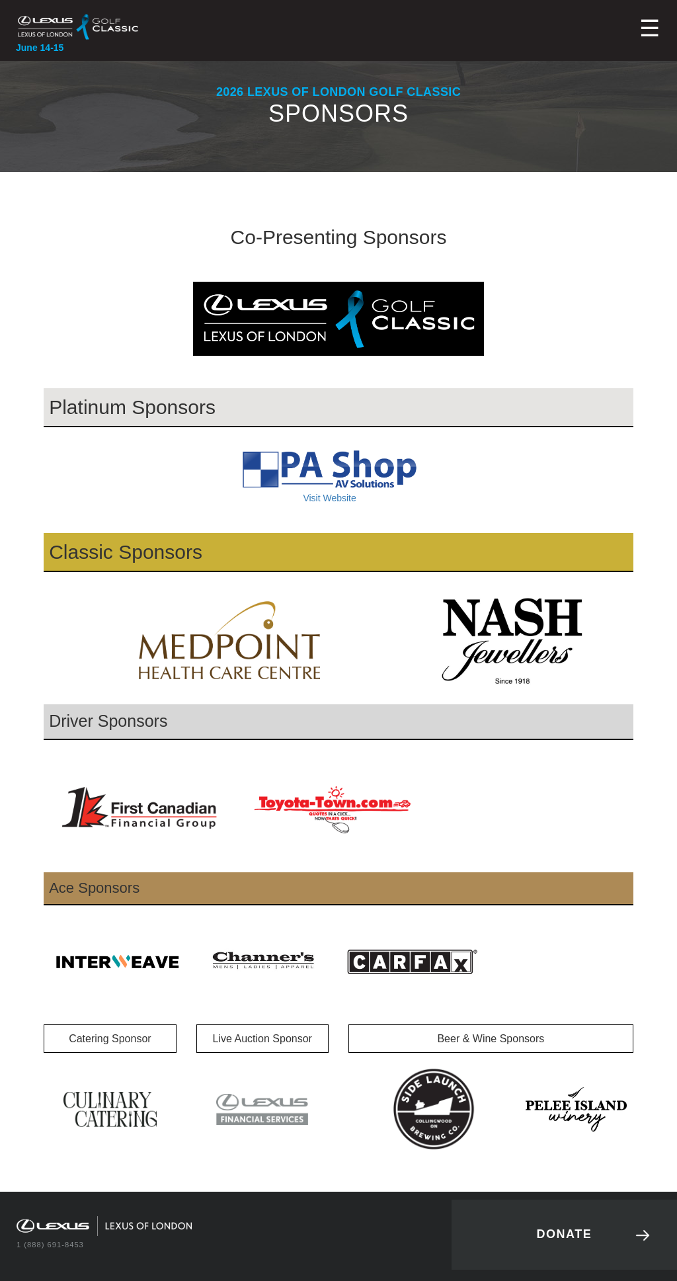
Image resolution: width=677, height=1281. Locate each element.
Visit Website (329, 476)
